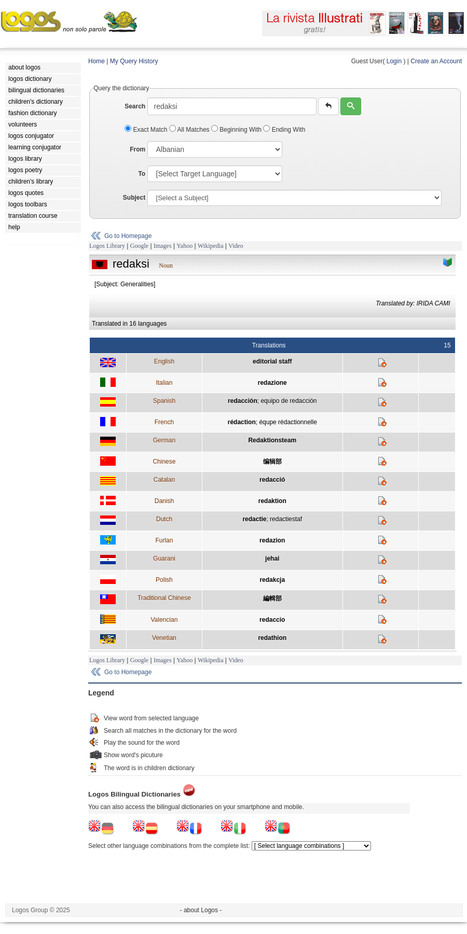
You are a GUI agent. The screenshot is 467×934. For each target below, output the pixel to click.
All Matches (190, 129)
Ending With (284, 129)
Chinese (164, 461)
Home (96, 61)
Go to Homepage (128, 236)
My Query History (134, 61)
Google (139, 245)
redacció (272, 479)
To (141, 173)
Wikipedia (211, 245)
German (164, 440)
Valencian (163, 619)
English (164, 361)
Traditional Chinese (164, 598)
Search (135, 106)
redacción (242, 401)
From (137, 149)
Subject (134, 197)
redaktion (272, 501)
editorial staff (272, 361)
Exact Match (147, 129)
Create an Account (436, 61)
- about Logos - (201, 910)
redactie (254, 519)
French (164, 422)
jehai (272, 558)
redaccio (272, 619)
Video (235, 245)
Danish (164, 501)
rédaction (242, 422)
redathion (272, 638)
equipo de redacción (288, 401)
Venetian (164, 638)
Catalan (164, 479)
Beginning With (237, 129)
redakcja (272, 579)
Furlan (164, 540)
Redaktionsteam (272, 440)
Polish (164, 579)
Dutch (164, 519)
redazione (272, 382)
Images (163, 245)
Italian (164, 382)
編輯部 (272, 598)
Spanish (164, 401)
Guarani (164, 558)
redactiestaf (286, 519)
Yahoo (184, 245)
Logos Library (107, 245)
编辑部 (272, 461)
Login (394, 61)
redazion (272, 540)
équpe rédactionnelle (288, 422)
